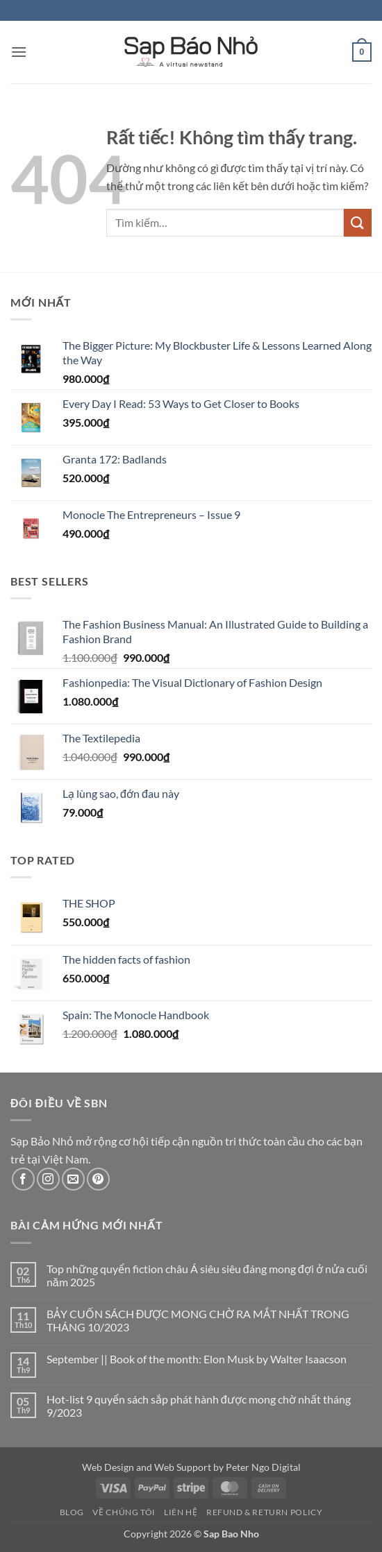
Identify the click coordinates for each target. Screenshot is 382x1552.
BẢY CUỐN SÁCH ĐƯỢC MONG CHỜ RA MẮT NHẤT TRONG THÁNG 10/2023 (198, 1320)
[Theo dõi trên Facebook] (23, 1179)
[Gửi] (358, 222)
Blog (72, 1512)
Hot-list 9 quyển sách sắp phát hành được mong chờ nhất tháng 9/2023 (199, 1405)
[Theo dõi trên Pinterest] (98, 1179)
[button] (18, 52)
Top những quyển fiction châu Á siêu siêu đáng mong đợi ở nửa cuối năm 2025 (207, 1275)
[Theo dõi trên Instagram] (48, 1179)
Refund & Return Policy (264, 1512)
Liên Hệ (180, 1512)
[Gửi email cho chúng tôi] (73, 1179)
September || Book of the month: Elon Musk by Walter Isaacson (197, 1358)
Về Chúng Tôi (123, 1512)
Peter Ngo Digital (263, 1467)
